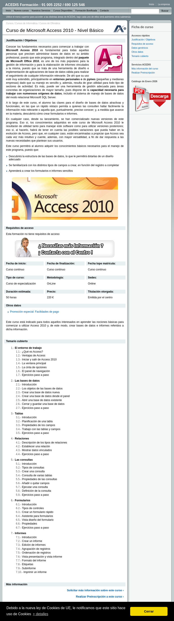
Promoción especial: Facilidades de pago (34, 311)
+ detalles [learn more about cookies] (40, 614)
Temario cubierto (140, 56)
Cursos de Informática (26, 23)
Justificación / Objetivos (143, 39)
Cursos (9, 23)
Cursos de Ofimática (49, 23)
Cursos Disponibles (62, 10)
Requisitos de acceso (142, 44)
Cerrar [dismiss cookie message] (149, 611)
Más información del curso (145, 68)
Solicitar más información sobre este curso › (95, 590)
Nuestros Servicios (41, 10)
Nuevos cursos (21, 10)
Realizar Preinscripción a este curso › (100, 596)
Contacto (104, 10)
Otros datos (137, 52)
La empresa (164, 4)
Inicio (151, 4)
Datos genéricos (140, 48)
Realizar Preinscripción (143, 72)
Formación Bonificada (86, 10)
